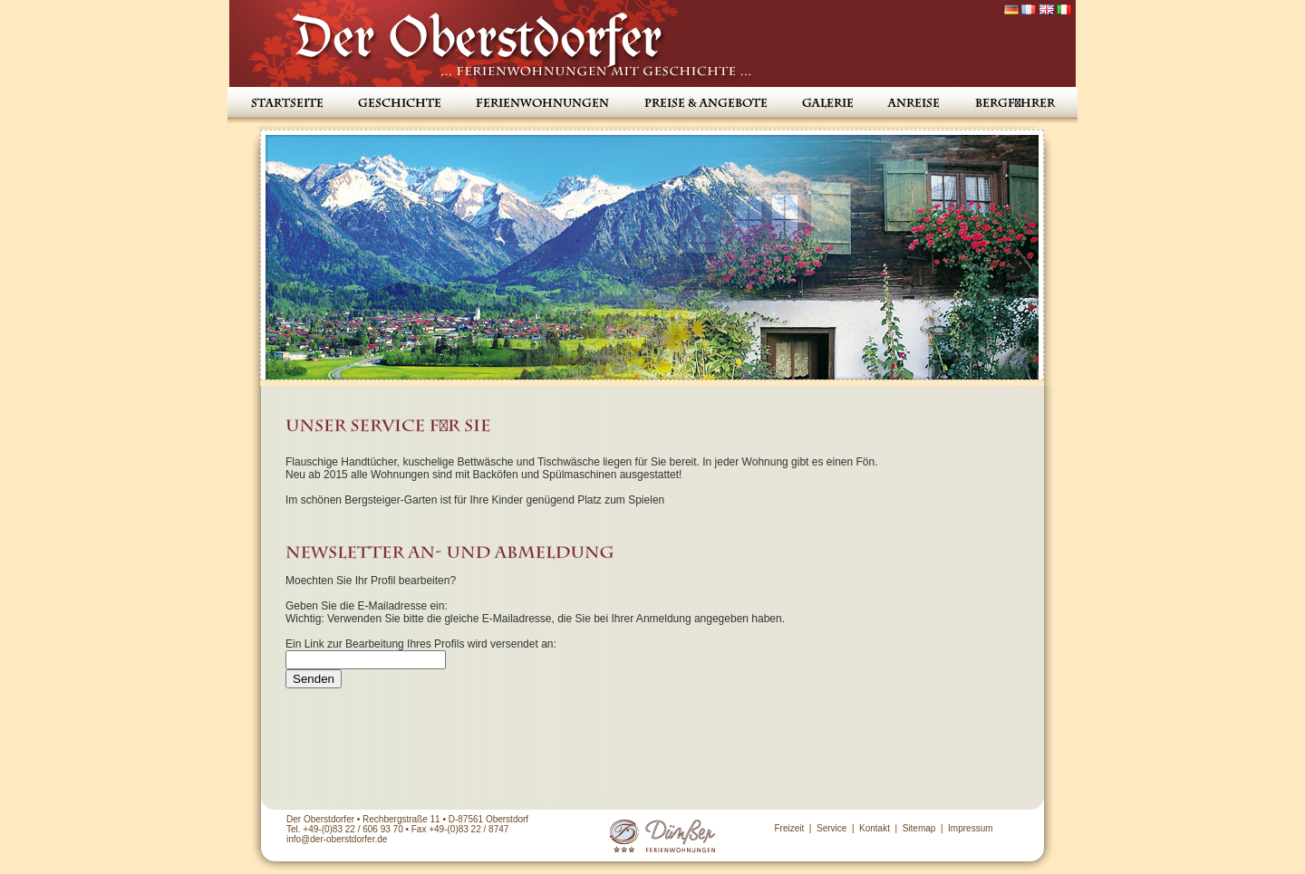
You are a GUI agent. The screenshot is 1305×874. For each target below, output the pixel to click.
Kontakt (874, 828)
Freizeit (789, 828)
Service (831, 828)
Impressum (970, 828)
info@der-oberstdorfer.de (336, 839)
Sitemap (919, 828)
